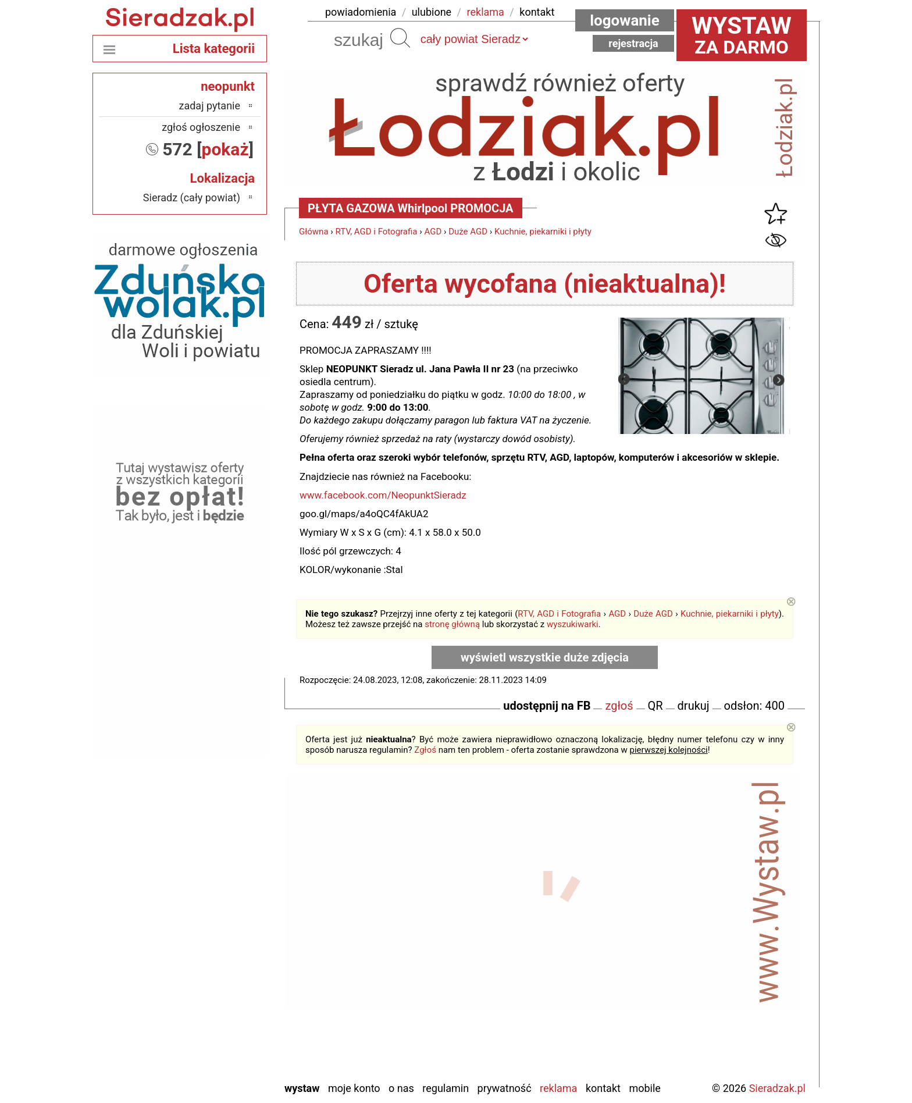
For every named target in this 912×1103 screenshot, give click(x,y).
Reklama (558, 1088)
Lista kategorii (214, 48)
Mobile (644, 1088)
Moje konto (354, 1088)
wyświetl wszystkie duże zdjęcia (545, 657)
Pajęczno (221, 977)
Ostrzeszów (215, 945)
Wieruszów (217, 1055)
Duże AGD (467, 231)
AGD (432, 231)
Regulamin (445, 1088)
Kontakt (603, 1088)
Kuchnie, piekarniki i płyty (543, 231)
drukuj (694, 706)
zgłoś (619, 706)
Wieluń (226, 1039)
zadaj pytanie (209, 105)
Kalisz (227, 929)
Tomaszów (217, 1008)
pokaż (225, 149)
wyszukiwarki (572, 624)
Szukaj (400, 38)
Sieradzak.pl (777, 1088)
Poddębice (218, 992)
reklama (485, 12)
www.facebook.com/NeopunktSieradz (383, 495)
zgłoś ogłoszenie (201, 127)
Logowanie (625, 20)
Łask (230, 898)
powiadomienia (360, 12)
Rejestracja (633, 43)
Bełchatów (218, 882)
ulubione (431, 12)
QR (655, 706)
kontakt (536, 12)
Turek (228, 1024)
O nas (401, 1088)
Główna (314, 231)
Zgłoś (425, 750)
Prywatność (505, 1088)
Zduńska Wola (210, 1071)
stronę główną (452, 624)
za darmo (742, 35)
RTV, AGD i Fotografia (377, 231)
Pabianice (219, 961)
